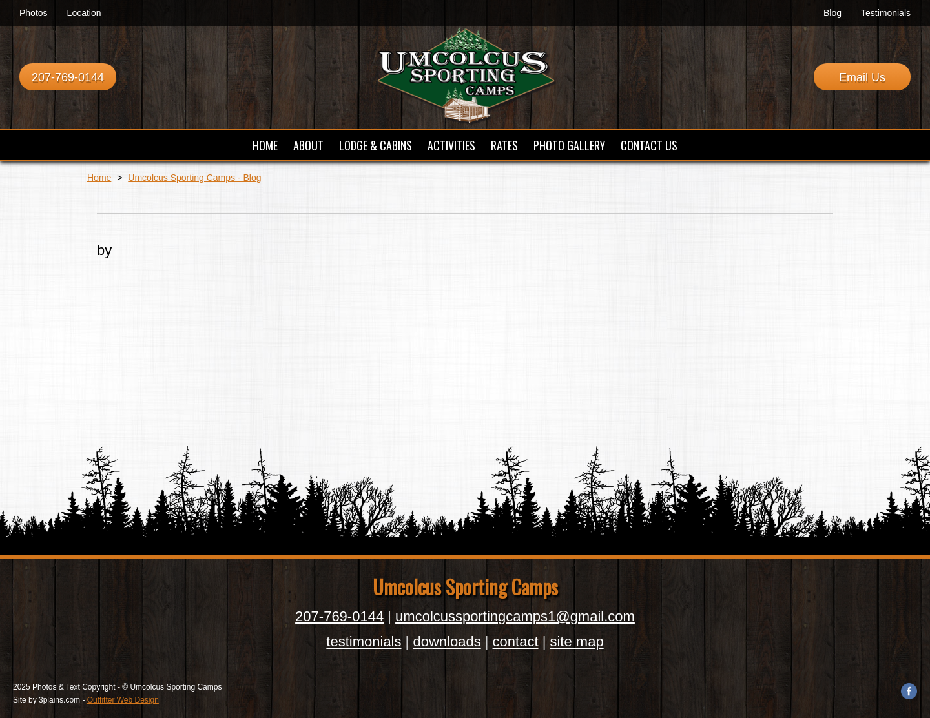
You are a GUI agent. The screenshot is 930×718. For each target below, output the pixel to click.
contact (516, 641)
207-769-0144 (68, 77)
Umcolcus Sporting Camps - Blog (194, 177)
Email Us (862, 77)
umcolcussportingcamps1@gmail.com (515, 616)
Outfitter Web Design (123, 699)
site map (576, 641)
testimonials (363, 641)
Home (99, 177)
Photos (33, 13)
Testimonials (886, 13)
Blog (832, 13)
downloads (446, 641)
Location (84, 13)
